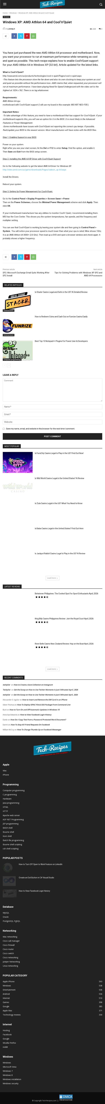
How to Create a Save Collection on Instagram (33, 684)
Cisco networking (10, 957)
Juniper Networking (11, 961)
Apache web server (11, 815)
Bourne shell (8, 832)
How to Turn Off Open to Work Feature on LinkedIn (40, 864)
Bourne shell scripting (12, 844)
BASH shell (7, 827)
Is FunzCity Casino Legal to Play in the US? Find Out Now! (59, 453)
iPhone (6, 774)
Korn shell (7, 836)
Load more (52, 578)
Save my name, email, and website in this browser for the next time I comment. (40, 429)
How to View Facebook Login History (35, 714)
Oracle (6, 917)
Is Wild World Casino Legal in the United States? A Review (59, 478)
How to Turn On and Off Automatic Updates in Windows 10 (34, 709)
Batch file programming (13, 840)
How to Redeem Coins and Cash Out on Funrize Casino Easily (61, 316)
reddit (5, 1047)
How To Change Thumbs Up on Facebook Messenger (39, 729)
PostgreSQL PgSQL (11, 921)
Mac (5, 770)
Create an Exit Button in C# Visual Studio (36, 877)
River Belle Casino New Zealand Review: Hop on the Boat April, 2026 (64, 644)
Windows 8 (8, 1075)
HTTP (5, 811)
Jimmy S (12, 29)
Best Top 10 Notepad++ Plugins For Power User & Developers (61, 341)
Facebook (7, 1034)
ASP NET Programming (13, 819)
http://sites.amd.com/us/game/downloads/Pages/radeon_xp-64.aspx (34, 169)
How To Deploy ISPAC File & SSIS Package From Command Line (43, 704)
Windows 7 (8, 1071)
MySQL (6, 912)
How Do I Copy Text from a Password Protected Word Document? (38, 719)
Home (5, 13)
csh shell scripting (10, 848)
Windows (13, 13)
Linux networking (10, 965)
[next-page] (9, 365)
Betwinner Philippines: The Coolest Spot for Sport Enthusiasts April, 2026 (66, 593)
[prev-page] (4, 365)
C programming (10, 794)
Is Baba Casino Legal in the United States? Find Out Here (59, 528)
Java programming (11, 803)
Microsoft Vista (9, 1066)
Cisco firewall (9, 945)
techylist (6, 684)
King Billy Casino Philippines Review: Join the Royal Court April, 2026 (64, 619)
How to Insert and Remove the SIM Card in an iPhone (44, 699)
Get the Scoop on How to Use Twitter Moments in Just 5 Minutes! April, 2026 (46, 689)
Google (6, 1038)
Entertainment (9, 310)
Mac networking (10, 936)
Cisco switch (8, 953)
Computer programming (12, 360)
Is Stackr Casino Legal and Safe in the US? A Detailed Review (61, 292)
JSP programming (10, 823)
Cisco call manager (11, 941)
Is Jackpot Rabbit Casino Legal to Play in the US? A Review (60, 553)
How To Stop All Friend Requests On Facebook (30, 724)
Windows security (10, 1083)
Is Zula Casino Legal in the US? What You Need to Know (58, 503)
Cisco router (8, 949)
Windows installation (12, 1079)
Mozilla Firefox (9, 1043)
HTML (5, 807)
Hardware (7, 798)
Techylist (6, 689)
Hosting (6, 1030)
